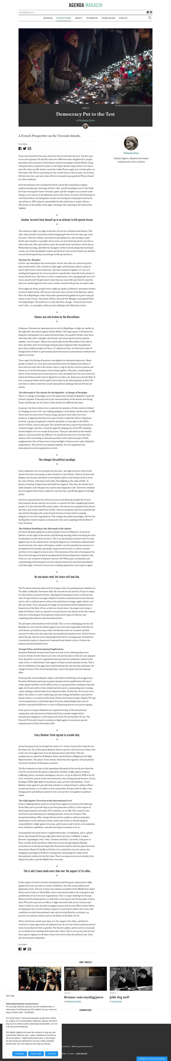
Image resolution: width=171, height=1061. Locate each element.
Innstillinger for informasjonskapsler (152, 1059)
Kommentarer (63, 18)
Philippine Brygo (86, 120)
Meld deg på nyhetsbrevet (82, 1046)
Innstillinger (19, 1054)
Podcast (123, 18)
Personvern (65, 1046)
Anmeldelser (108, 18)
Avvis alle (52, 1054)
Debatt (78, 18)
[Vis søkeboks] (150, 18)
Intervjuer (91, 18)
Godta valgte (36, 1054)
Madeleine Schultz (73, 1001)
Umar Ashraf (117, 1001)
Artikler (47, 18)
